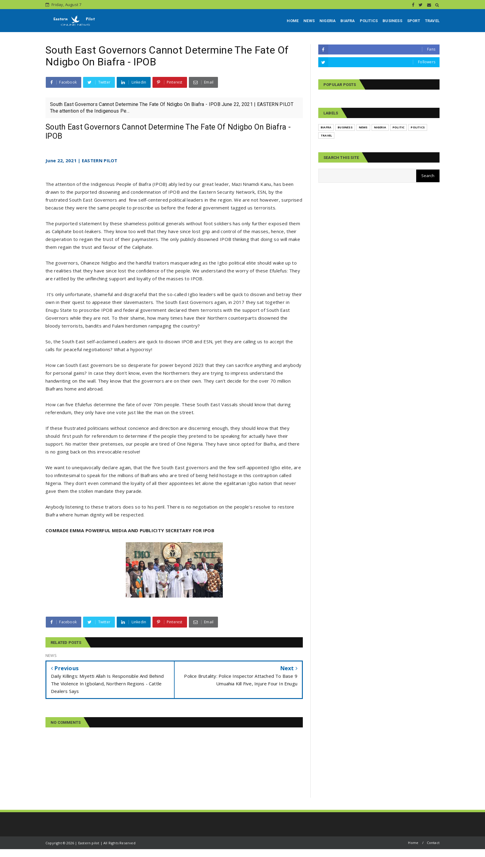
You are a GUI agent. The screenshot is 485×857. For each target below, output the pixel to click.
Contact (433, 842)
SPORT (413, 20)
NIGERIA (327, 20)
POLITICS (369, 20)
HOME (293, 20)
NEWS (309, 20)
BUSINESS (392, 20)
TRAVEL (432, 20)
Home (413, 842)
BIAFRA (347, 20)
